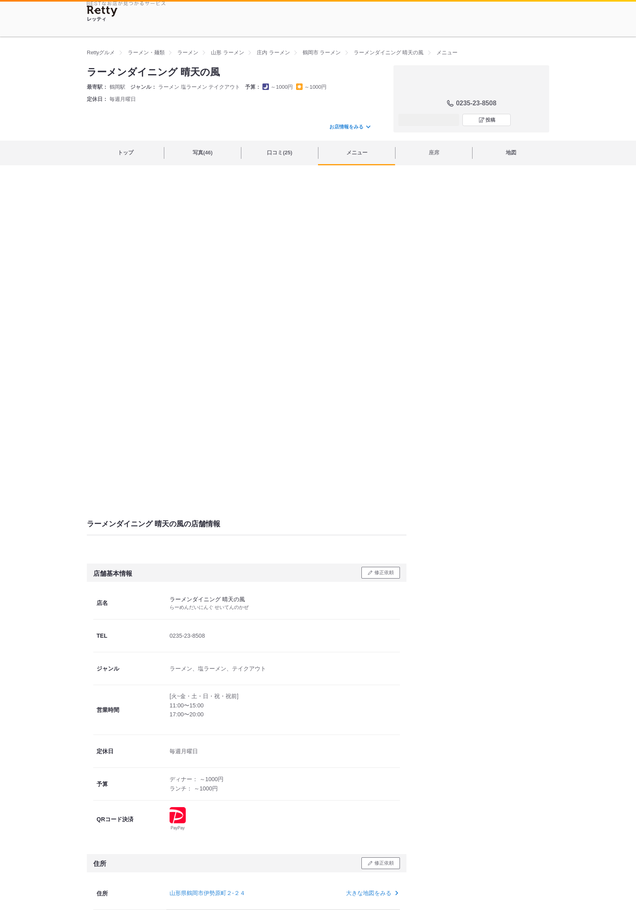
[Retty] (102, 11)
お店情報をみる (349, 126)
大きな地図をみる (371, 893)
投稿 (490, 120)
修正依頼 (384, 572)
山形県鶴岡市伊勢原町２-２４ (207, 893)
